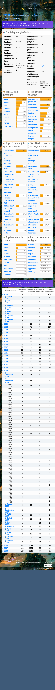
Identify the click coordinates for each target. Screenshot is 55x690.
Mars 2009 (8, 534)
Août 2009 (8, 515)
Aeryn (42, 66)
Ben (5, 105)
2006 (6, 551)
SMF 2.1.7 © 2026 (8, 559)
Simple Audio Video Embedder (12, 561)
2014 (6, 356)
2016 (6, 350)
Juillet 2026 (8, 298)
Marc (6, 114)
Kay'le (6, 102)
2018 (6, 344)
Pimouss (31, 248)
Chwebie (7, 275)
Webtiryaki (13, 557)
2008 (6, 545)
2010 (6, 367)
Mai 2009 (10, 526)
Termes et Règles (46, 568)
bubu (6, 99)
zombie (6, 117)
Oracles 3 (32, 116)
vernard (7, 111)
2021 (6, 336)
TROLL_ (7, 123)
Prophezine (32, 125)
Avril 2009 (8, 530)
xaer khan (32, 266)
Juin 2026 (7, 302)
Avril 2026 (8, 308)
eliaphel (31, 245)
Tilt (5, 120)
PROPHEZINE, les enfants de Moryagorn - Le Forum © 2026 (34, 562)
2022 (6, 333)
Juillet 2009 (8, 519)
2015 (6, 353)
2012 (6, 362)
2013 (6, 359)
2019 (6, 341)
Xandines (32, 260)
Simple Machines (19, 559)
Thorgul (7, 108)
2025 (6, 324)
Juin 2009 (7, 523)
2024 (6, 327)
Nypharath (32, 269)
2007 (6, 548)
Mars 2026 (8, 312)
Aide (38, 568)
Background (33, 128)
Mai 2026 (10, 305)
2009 (6, 370)
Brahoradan (8, 269)
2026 (6, 294)
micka (6, 266)
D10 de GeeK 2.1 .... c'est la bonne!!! (9, 208)
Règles (31, 113)
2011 (6, 364)
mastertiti (7, 272)
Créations (32, 105)
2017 (6, 347)
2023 (6, 330)
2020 (6, 338)
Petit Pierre (8, 126)
